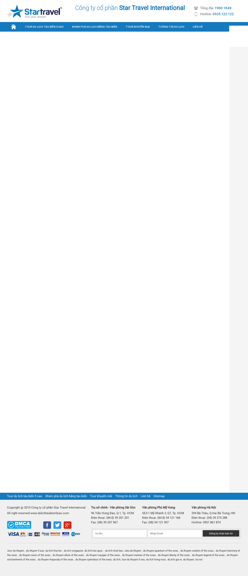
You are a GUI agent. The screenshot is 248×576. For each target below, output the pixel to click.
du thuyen (188, 559)
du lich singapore (73, 550)
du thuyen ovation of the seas (197, 550)
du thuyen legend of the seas (208, 555)
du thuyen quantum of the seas (160, 550)
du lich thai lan (53, 550)
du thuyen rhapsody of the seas (55, 559)
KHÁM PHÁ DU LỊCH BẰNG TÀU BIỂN (94, 26)
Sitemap (159, 496)
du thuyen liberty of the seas (174, 555)
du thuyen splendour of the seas (93, 559)
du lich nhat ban (114, 550)
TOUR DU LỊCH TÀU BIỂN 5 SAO (44, 26)
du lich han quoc (93, 550)
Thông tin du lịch (126, 496)
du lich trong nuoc (156, 559)
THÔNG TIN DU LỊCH (171, 26)
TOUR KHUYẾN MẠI (138, 26)
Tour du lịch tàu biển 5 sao (24, 496)
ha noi (199, 559)
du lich (116, 559)
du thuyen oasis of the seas (34, 555)
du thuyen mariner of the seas (139, 555)
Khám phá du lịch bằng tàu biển (66, 496)
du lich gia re (175, 559)
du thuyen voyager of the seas (103, 555)
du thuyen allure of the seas (68, 555)
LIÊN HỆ (198, 26)
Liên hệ (145, 496)
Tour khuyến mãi (101, 496)
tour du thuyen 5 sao (133, 559)
